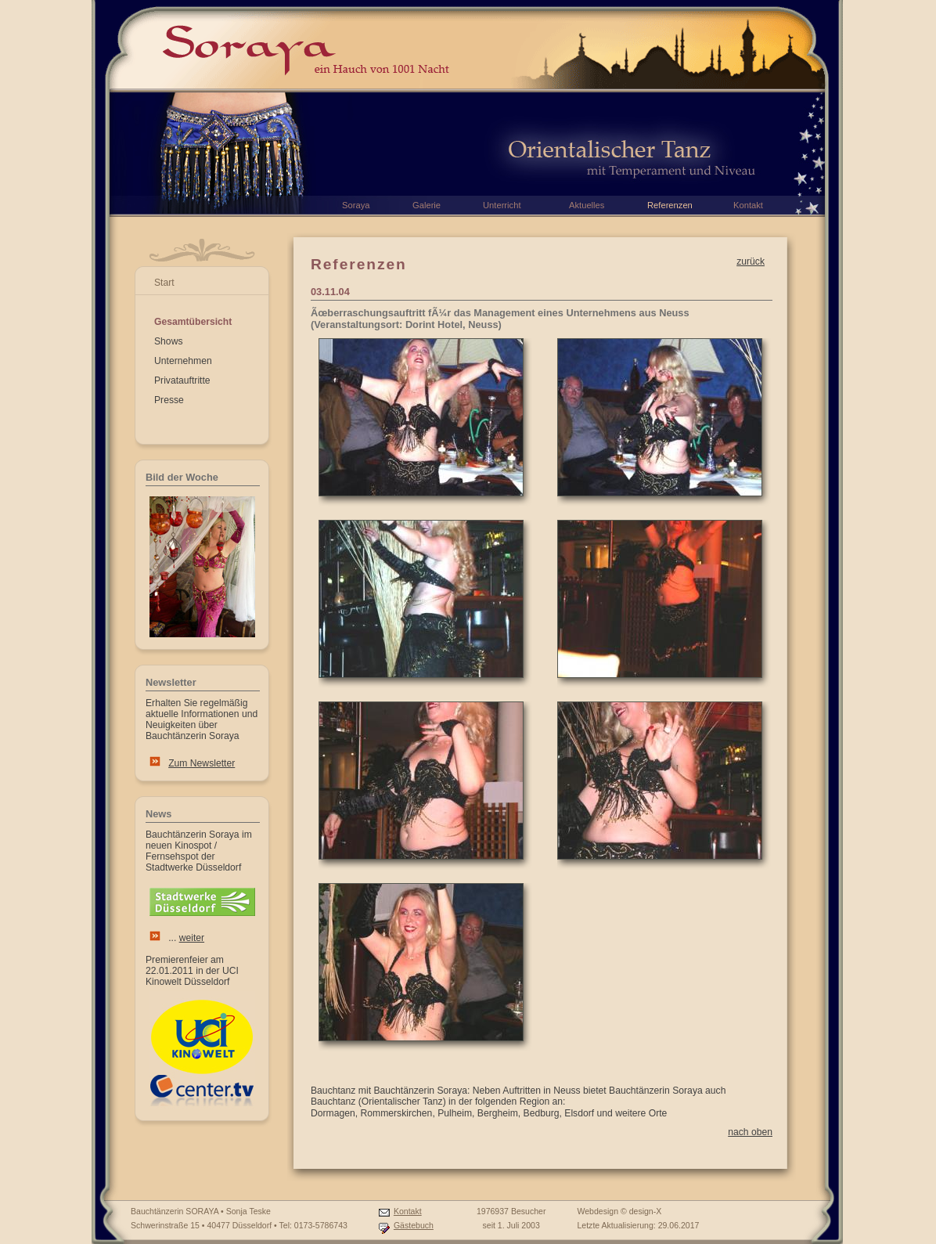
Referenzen (670, 205)
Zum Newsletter (201, 763)
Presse (169, 400)
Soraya (355, 205)
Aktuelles (586, 205)
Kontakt (408, 1211)
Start (164, 282)
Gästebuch (414, 1225)
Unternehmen (183, 360)
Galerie (426, 205)
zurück (750, 261)
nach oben (750, 1132)
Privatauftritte (182, 380)
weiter (191, 937)
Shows (168, 341)
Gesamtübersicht (193, 321)
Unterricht (502, 205)
